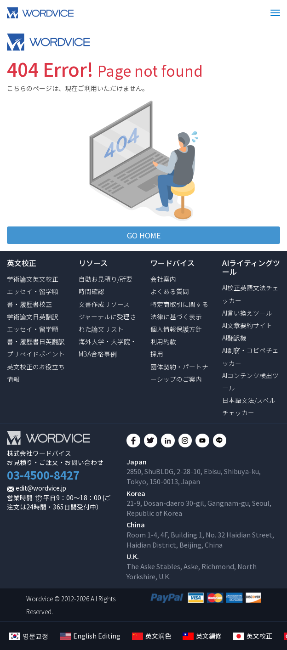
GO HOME (144, 235)
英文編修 (202, 635)
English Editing (90, 635)
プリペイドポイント (36, 353)
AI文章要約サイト (247, 325)
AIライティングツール (251, 267)
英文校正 (252, 635)
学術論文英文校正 (32, 278)
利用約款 (163, 341)
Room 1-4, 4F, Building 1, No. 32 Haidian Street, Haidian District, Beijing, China (200, 539)
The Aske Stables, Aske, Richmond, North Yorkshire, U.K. (191, 571)
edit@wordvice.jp (41, 487)
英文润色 (151, 635)
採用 (156, 353)
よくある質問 (169, 291)
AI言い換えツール (247, 312)
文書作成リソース (104, 304)
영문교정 (28, 635)
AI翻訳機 (234, 337)
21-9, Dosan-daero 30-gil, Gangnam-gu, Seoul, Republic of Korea (198, 508)
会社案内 (163, 278)
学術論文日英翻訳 (32, 316)
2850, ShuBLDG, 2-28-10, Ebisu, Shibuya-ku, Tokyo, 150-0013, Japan (193, 476)
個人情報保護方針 (176, 328)
